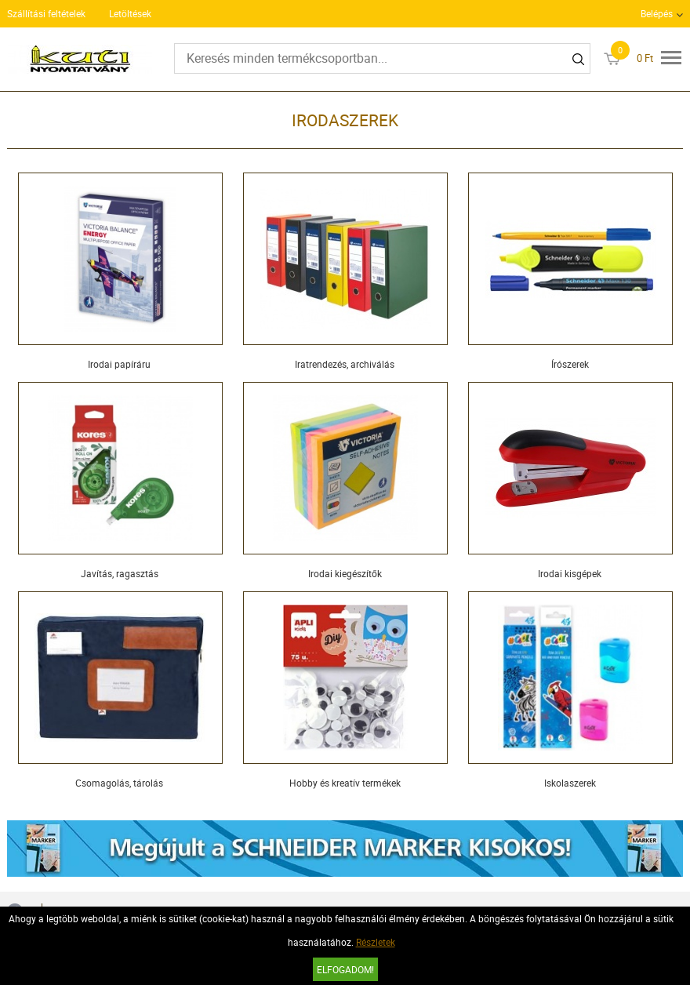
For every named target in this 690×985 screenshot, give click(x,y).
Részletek (375, 942)
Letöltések (130, 13)
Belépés (657, 13)
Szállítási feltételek (46, 13)
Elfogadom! (345, 969)
